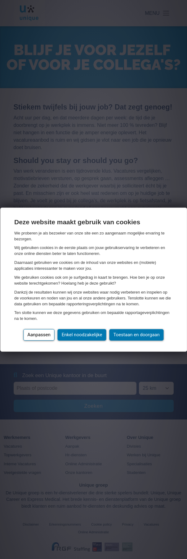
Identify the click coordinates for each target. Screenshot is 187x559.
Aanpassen (39, 335)
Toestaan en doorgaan (137, 335)
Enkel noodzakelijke (82, 335)
